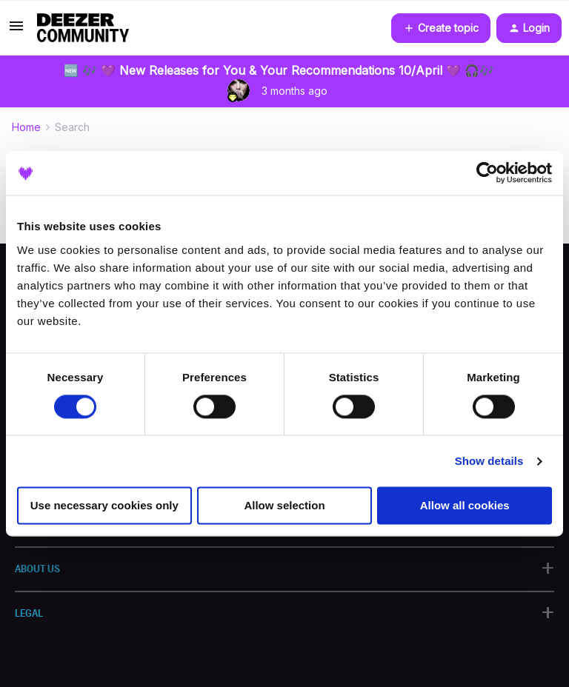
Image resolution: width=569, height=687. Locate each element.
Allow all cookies (465, 506)
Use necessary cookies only (104, 506)
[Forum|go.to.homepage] (83, 28)
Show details (489, 461)
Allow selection (284, 506)
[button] (16, 30)
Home (26, 127)
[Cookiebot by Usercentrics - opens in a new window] (487, 172)
